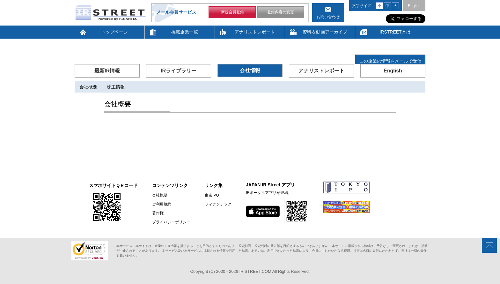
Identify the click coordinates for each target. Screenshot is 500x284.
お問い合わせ (328, 17)
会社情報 (250, 70)
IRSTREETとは (394, 31)
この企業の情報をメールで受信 (390, 61)
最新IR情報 (107, 70)
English (414, 6)
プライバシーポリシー (171, 222)
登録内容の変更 (280, 12)
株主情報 (116, 86)
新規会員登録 (232, 12)
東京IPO (212, 195)
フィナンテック (218, 204)
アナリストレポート (255, 31)
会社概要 (88, 86)
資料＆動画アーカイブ (325, 31)
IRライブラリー (178, 70)
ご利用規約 (161, 204)
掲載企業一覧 (184, 31)
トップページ (114, 31)
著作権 (158, 213)
